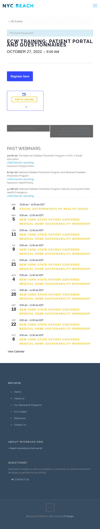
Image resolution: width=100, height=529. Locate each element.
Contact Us (20, 424)
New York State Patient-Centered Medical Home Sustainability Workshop (74, 131)
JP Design (68, 516)
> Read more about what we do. (25, 448)
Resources (20, 418)
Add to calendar (24, 99)
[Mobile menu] (95, 5)
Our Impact (20, 411)
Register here (20, 76)
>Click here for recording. (20, 179)
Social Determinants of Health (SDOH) (54, 208)
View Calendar (16, 351)
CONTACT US (20, 479)
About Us (19, 398)
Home (17, 391)
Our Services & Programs (28, 405)
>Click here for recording (20, 162)
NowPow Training (22, 128)
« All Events (15, 21)
